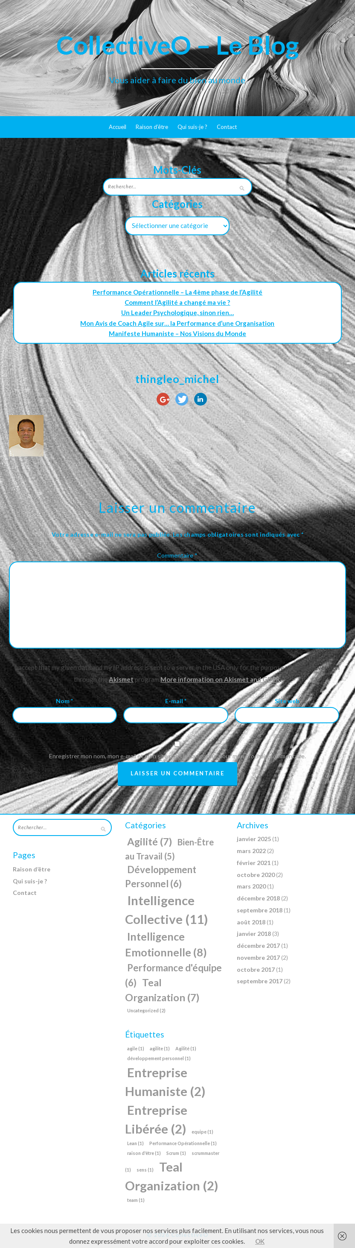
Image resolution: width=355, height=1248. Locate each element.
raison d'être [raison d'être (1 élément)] (144, 1153)
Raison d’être (152, 126)
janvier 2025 (254, 838)
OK (260, 1241)
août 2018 (251, 922)
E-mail (175, 700)
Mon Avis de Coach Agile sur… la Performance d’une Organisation (177, 323)
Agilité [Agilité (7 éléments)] (149, 842)
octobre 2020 (256, 874)
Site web (287, 700)
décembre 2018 (258, 898)
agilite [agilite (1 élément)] (160, 1048)
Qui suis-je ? (192, 126)
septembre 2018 (259, 910)
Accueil (117, 126)
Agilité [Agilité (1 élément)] (185, 1048)
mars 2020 (251, 886)
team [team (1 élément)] (136, 1200)
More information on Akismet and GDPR (220, 679)
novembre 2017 (258, 957)
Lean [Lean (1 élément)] (135, 1143)
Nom (64, 700)
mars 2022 (251, 850)
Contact (227, 126)
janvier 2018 (254, 933)
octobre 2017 (256, 969)
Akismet (121, 679)
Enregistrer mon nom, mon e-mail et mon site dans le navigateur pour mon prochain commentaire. (177, 756)
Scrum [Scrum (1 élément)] (176, 1153)
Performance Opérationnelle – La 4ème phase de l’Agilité (177, 292)
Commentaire (177, 555)
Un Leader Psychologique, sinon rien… (177, 312)
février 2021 (254, 862)
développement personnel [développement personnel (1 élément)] (159, 1058)
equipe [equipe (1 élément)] (202, 1131)
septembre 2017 (259, 981)
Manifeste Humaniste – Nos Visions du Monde (177, 333)
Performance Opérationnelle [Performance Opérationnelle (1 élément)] (183, 1143)
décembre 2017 (258, 945)
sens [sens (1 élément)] (145, 1169)
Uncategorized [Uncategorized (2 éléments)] (146, 1010)
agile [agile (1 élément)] (135, 1048)
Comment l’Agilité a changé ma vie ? (177, 302)
